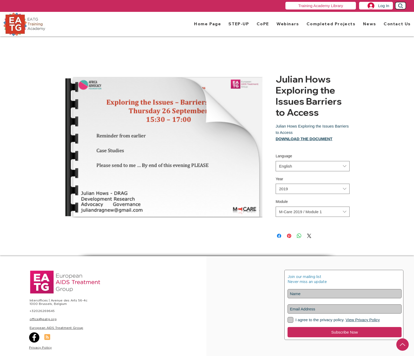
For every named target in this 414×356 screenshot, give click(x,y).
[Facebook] (34, 337)
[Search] (400, 5)
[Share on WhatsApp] (299, 236)
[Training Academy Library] (320, 5)
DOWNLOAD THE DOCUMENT (304, 138)
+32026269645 (42, 311)
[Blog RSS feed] (47, 337)
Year (279, 179)
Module (282, 201)
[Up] (402, 344)
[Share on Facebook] (279, 236)
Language (284, 156)
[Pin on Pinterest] (289, 236)
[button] (239, 23)
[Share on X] (309, 236)
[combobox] (313, 166)
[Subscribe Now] (345, 332)
